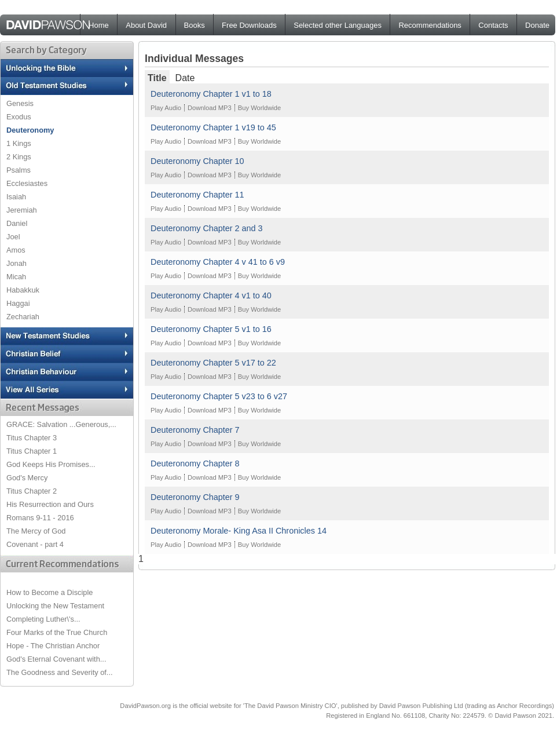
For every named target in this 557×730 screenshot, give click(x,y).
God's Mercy (26, 477)
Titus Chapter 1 (31, 451)
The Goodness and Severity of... (59, 672)
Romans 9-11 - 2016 (40, 517)
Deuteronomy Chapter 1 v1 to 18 (211, 93)
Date (185, 78)
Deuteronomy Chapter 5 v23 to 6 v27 (219, 396)
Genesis (20, 103)
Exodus (18, 116)
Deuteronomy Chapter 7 (195, 430)
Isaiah (16, 196)
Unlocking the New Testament (55, 605)
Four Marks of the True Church (56, 632)
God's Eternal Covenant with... (56, 659)
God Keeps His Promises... (51, 464)
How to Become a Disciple (49, 592)
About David (146, 25)
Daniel (16, 223)
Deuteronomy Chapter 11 (197, 194)
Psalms (18, 170)
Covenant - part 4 (35, 544)
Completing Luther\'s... (43, 619)
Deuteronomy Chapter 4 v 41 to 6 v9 (218, 262)
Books (194, 25)
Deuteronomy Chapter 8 (195, 463)
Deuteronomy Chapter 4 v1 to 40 (211, 295)
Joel (13, 236)
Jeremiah (21, 210)
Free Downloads (249, 25)
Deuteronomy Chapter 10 (197, 161)
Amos (15, 250)
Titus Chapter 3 (31, 437)
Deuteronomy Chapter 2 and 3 (207, 228)
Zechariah (22, 316)
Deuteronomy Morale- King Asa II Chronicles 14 (239, 530)
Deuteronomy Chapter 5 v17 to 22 (213, 362)
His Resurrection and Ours (50, 504)
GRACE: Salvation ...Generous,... (61, 424)
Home (99, 25)
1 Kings (18, 143)
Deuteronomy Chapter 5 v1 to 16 (211, 329)
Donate (537, 25)
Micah (16, 276)
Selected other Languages (338, 25)
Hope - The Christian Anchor (53, 645)
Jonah (16, 263)
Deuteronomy (30, 130)
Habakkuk (22, 290)
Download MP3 (210, 107)
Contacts (493, 25)
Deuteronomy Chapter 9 (195, 497)
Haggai (18, 303)
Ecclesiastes (26, 183)
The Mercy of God (35, 531)
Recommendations (429, 25)
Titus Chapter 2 (31, 491)
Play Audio (166, 107)
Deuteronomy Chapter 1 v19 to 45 (213, 127)
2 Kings (18, 156)
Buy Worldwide (259, 107)
